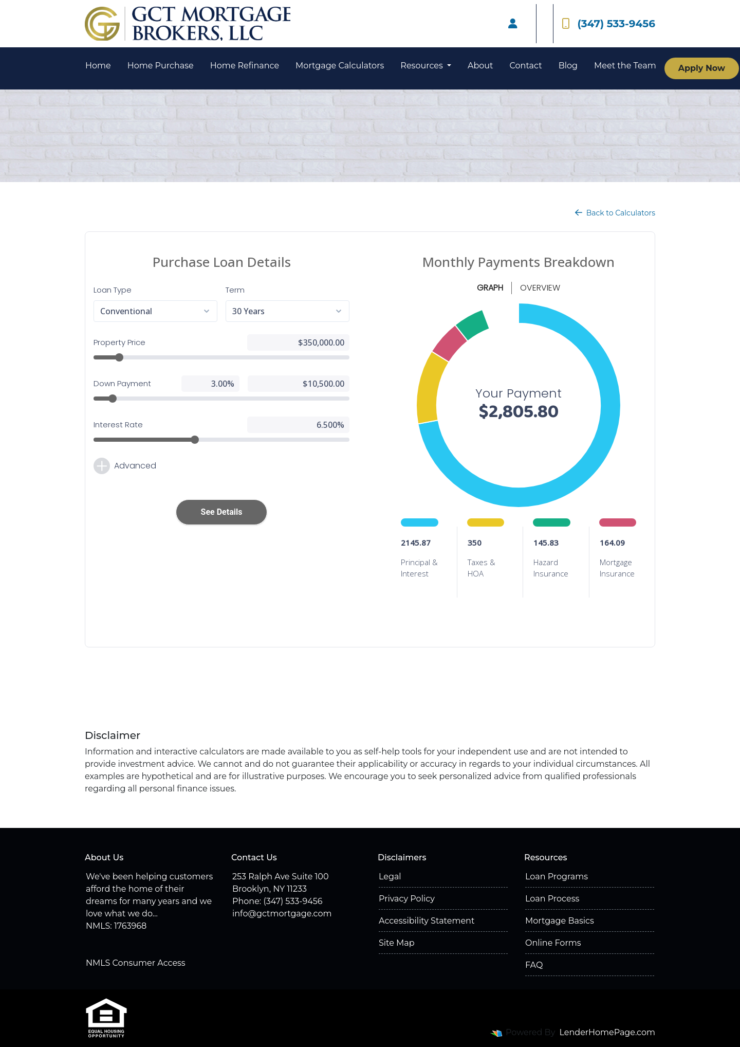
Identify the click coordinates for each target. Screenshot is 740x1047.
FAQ (534, 965)
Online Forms (553, 943)
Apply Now (701, 68)
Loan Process (552, 899)
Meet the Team (625, 65)
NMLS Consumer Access (136, 963)
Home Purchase (160, 65)
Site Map (397, 943)
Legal (390, 876)
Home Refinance (244, 65)
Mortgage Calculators (339, 65)
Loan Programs (556, 876)
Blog (568, 65)
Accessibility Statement (426, 921)
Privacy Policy (407, 899)
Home (98, 65)
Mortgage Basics (559, 921)
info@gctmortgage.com (281, 913)
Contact (526, 65)
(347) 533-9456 (608, 23)
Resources (422, 65)
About (480, 65)
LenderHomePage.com (608, 1032)
